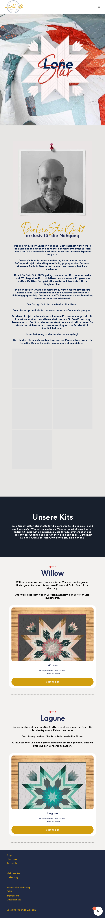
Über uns (12, 859)
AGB (9, 891)
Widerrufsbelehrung (18, 887)
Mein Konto (13, 873)
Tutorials (12, 863)
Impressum (13, 895)
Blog (9, 855)
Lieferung (12, 877)
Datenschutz (14, 899)
